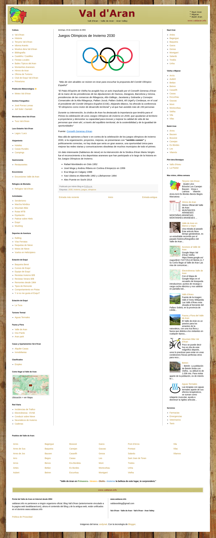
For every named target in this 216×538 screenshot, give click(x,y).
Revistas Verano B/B (24, 279)
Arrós (172, 75)
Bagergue (174, 38)
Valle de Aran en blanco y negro (189, 224)
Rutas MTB (20, 211)
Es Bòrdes (174, 145)
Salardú (173, 56)
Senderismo (20, 200)
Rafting (18, 238)
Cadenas (19, 424)
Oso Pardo (20, 333)
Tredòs (173, 60)
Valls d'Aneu (175, 164)
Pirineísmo (20, 81)
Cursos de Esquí (23, 268)
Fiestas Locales (22, 60)
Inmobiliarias (21, 352)
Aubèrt (173, 79)
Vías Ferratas (21, 241)
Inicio (110, 197)
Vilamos (177, 453)
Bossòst (173, 138)
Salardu (131, 453)
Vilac (172, 118)
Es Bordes (74, 468)
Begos (48, 458)
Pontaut (131, 448)
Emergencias (176, 416)
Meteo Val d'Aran (23, 93)
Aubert (16, 472)
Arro (15, 458)
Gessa (173, 49)
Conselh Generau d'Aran (79, 131)
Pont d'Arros (134, 444)
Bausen (173, 134)
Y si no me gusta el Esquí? (27, 293)
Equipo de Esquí (22, 271)
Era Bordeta (75, 463)
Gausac (173, 100)
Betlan (173, 82)
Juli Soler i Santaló (23, 109)
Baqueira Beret (22, 264)
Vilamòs (173, 152)
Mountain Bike (21, 208)
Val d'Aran (19, 35)
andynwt (103, 524)
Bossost (73, 444)
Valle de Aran (21, 329)
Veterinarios (175, 420)
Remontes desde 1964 (25, 282)
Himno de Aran (22, 70)
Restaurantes (21, 164)
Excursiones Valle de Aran (27, 176)
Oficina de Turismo (23, 74)
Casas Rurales (22, 149)
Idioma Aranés (21, 45)
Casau (173, 93)
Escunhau (174, 97)
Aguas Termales (22, 317)
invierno (77, 190)
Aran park (19, 336)
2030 (70, 190)
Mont (172, 104)
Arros (15, 463)
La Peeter (174, 168)
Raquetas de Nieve (24, 245)
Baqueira (174, 42)
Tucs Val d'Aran (22, 121)
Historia (18, 38)
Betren (173, 86)
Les (171, 148)
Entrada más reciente (69, 197)
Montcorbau (175, 108)
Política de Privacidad (22, 517)
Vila (171, 115)
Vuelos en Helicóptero (25, 252)
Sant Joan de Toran (137, 458)
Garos (172, 45)
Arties (172, 35)
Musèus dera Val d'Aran (26, 49)
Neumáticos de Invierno (26, 420)
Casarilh (173, 90)
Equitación (20, 215)
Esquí (17, 222)
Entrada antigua (149, 197)
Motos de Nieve (22, 249)
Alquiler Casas (21, 348)
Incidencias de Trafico (25, 409)
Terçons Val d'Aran (23, 42)
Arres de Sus (19, 448)
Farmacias (174, 413)
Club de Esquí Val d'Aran (26, 78)
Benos (48, 463)
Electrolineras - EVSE (25, 413)
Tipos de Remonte (23, 286)
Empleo (18, 364)
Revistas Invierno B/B (25, 275)
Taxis (172, 423)
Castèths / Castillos (24, 56)
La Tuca (18, 305)
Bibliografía (20, 52)
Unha (172, 63)
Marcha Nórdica (22, 204)
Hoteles (18, 145)
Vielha (173, 111)
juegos (84, 190)
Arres (172, 131)
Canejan (173, 141)
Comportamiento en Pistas (27, 289)
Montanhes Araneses (25, 67)
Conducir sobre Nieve (25, 416)
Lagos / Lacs (21, 133)
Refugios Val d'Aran (24, 189)
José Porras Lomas (24, 105)
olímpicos (92, 190)
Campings (19, 152)
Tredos (131, 463)
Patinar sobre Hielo (24, 218)
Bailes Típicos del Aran (25, 63)
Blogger (131, 524)
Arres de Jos (19, 453)
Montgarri (174, 52)
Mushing (19, 226)
